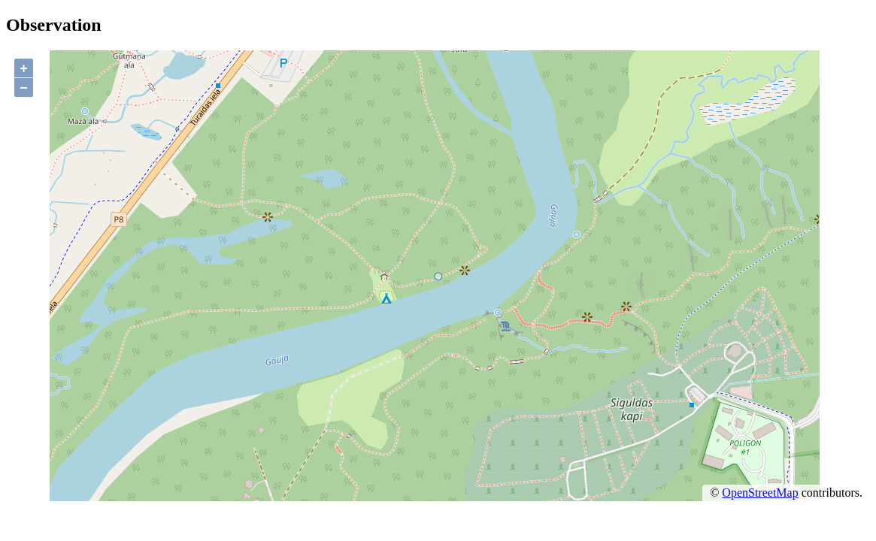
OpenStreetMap (760, 492)
